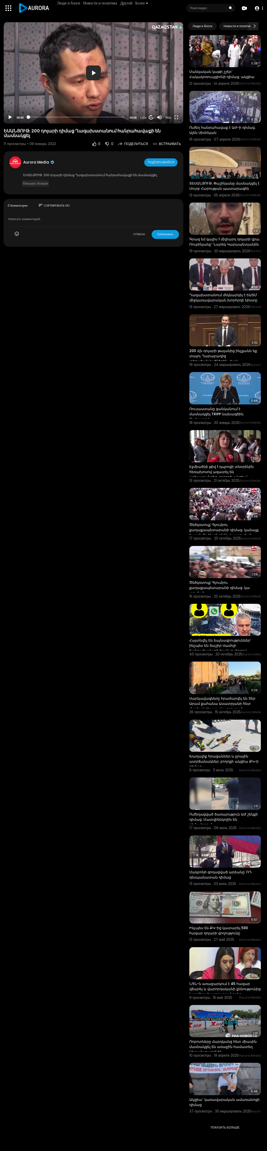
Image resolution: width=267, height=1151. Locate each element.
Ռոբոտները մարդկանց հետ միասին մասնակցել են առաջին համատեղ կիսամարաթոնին (223, 1046)
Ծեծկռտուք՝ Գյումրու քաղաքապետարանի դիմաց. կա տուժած (219, 587)
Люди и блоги (69, 3)
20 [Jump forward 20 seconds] (151, 117)
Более (142, 3)
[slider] (76, 117)
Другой (127, 3)
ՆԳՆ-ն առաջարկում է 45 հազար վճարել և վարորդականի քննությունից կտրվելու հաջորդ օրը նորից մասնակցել (225, 991)
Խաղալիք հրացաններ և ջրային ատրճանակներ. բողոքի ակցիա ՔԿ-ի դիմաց (224, 761)
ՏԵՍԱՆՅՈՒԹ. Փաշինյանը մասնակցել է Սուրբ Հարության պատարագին (224, 186)
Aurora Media (39, 162)
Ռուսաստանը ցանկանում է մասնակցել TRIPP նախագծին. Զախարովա (216, 414)
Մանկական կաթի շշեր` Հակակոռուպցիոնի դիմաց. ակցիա (221, 74)
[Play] (10, 117)
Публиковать (165, 234)
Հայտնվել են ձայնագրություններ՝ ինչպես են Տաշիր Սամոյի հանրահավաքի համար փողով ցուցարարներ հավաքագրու (220, 648)
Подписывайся (161, 162)
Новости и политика (101, 3)
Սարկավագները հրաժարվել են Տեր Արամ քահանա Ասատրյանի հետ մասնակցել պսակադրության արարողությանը (222, 706)
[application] (93, 73)
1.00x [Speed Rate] (143, 117)
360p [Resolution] (168, 117)
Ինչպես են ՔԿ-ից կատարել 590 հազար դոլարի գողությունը (218, 930)
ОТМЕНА (139, 234)
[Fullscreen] (176, 117)
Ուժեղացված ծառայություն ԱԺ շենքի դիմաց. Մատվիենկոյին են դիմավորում (223, 819)
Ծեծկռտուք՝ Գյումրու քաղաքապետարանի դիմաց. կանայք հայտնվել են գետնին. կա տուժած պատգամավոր (224, 532)
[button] (257, 8)
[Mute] (159, 117)
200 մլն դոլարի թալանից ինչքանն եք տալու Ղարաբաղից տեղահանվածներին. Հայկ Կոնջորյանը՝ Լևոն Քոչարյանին (223, 358)
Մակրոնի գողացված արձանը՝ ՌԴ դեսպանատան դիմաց (220, 875)
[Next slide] (254, 26)
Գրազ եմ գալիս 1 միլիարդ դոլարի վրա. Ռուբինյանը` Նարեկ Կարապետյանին (224, 242)
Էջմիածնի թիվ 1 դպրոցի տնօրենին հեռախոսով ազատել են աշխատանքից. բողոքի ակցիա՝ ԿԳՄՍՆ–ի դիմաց (221, 474)
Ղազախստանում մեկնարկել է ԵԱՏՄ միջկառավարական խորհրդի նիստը (223, 298)
